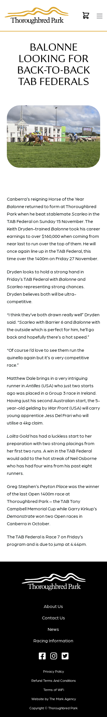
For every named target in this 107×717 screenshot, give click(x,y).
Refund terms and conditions (53, 680)
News (53, 629)
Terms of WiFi (53, 690)
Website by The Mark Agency (53, 699)
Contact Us (53, 617)
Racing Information (53, 640)
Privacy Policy (53, 671)
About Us (53, 606)
